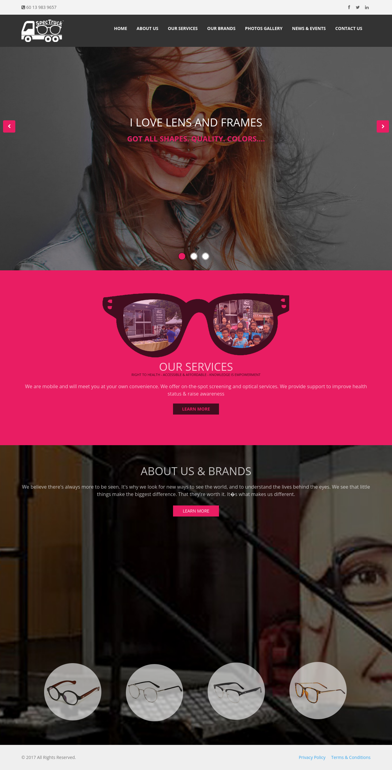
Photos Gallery (264, 28)
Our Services (183, 28)
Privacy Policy (312, 757)
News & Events (309, 28)
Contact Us (348, 28)
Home (120, 28)
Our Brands (221, 28)
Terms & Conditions (351, 757)
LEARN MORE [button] (196, 407)
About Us (147, 28)
